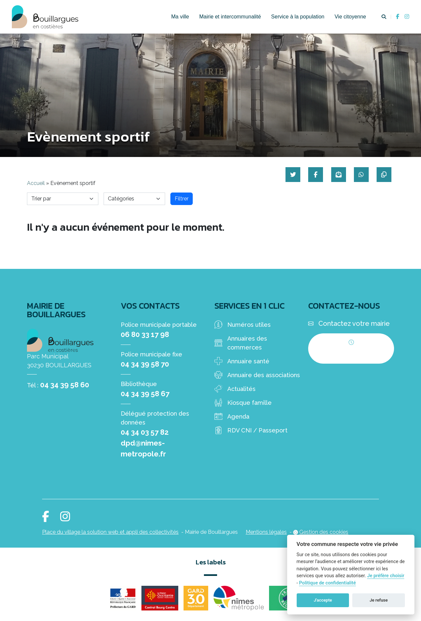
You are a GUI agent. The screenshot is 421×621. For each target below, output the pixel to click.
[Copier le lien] (383, 174)
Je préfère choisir (385, 576)
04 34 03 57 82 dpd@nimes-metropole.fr (145, 443)
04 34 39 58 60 (64, 384)
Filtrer (181, 198)
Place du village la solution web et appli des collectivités (110, 532)
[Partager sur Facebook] (313, 174)
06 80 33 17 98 (145, 334)
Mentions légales (266, 532)
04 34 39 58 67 (145, 393)
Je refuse (379, 600)
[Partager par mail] (336, 174)
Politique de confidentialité (327, 583)
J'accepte (323, 600)
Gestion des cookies (323, 532)
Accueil (36, 183)
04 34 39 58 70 (145, 364)
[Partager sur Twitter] (290, 174)
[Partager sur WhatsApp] (360, 174)
